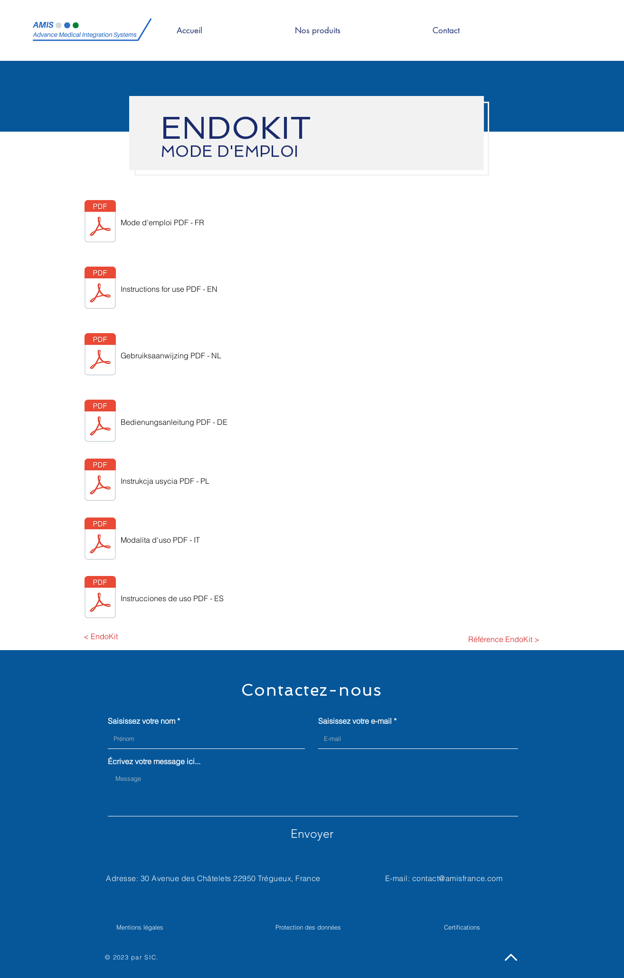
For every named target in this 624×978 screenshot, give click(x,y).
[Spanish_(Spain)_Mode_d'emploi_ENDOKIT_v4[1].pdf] (100, 598)
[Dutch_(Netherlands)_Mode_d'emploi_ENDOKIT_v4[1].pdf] (100, 355)
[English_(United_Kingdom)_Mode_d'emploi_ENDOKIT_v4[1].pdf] (100, 289)
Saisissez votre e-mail (355, 721)
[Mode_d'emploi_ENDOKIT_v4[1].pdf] (100, 222)
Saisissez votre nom (141, 721)
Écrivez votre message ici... (154, 761)
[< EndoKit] (100, 636)
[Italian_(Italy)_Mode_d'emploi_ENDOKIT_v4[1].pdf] (100, 540)
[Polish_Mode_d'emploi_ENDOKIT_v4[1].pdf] (100, 481)
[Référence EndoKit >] (504, 639)
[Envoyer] (312, 833)
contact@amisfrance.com (457, 878)
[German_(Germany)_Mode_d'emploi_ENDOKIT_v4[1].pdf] (100, 422)
